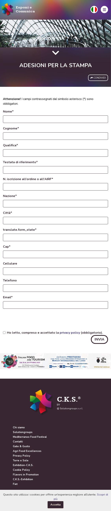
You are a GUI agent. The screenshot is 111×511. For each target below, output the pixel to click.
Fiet (15, 484)
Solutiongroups (22, 432)
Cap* (6, 247)
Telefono (10, 280)
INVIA (99, 339)
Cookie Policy (21, 470)
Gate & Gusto (21, 446)
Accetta (55, 504)
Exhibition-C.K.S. (23, 465)
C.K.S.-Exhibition (23, 479)
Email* (8, 297)
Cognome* (11, 128)
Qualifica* (10, 145)
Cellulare (10, 263)
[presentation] (33, 319)
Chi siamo (19, 427)
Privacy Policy (21, 456)
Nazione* (10, 196)
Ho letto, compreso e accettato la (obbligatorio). (55, 333)
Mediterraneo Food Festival (30, 437)
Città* (7, 213)
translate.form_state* (20, 230)
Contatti (18, 441)
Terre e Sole (20, 460)
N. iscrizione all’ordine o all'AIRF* (28, 179)
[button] (94, 9)
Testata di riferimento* (20, 162)
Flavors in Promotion (26, 474)
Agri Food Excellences (27, 451)
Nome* (8, 111)
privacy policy (70, 333)
